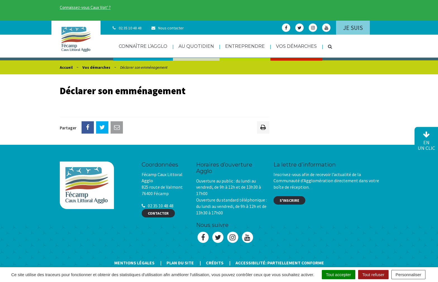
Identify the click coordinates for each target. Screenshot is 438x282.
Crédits (214, 263)
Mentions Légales (134, 263)
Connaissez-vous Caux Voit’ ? (85, 7)
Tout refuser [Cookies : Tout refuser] (373, 274)
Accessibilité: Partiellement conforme (279, 263)
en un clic (426, 141)
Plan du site (180, 263)
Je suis (353, 28)
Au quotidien (196, 46)
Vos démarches (296, 46)
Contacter (158, 213)
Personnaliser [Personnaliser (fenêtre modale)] (408, 274)
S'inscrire (289, 200)
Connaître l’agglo (143, 46)
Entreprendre (245, 46)
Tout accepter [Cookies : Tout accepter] (338, 274)
